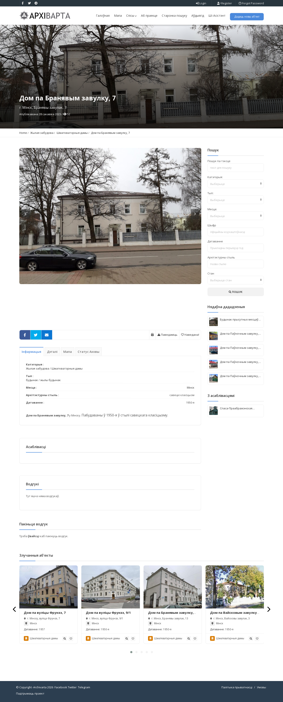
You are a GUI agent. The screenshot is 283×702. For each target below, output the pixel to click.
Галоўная (103, 15)
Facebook (60, 687)
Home (23, 133)
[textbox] (236, 184)
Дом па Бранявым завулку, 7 (110, 133)
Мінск (190, 387)
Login (201, 3)
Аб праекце (149, 15)
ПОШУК (235, 292)
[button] (131, 652)
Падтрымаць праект (30, 693)
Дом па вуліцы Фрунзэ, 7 (45, 612)
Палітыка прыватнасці (236, 687)
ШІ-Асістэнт (216, 15)
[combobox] (235, 183)
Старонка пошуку (174, 15)
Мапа (118, 15)
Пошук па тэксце (218, 161)
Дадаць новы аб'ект (246, 16)
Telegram (84, 687)
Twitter (72, 687)
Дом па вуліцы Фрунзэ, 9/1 (108, 612)
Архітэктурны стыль (221, 257)
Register (224, 3)
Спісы (131, 15)
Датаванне (215, 241)
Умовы (261, 687)
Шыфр (211, 225)
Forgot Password (251, 3)
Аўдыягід (197, 15)
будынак (32, 380)
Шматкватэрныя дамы (72, 133)
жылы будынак (50, 380)
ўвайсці (34, 536)
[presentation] (15, 609)
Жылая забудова (41, 133)
